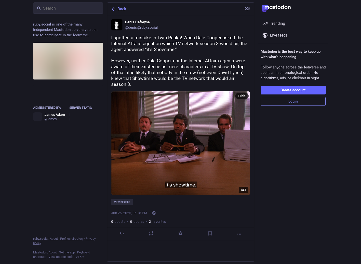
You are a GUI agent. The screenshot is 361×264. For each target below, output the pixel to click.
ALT (243, 190)
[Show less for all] (247, 8)
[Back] (174, 9)
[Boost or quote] (151, 233)
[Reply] (122, 233)
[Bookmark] (210, 233)
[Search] (68, 8)
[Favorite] (180, 233)
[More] (239, 234)
